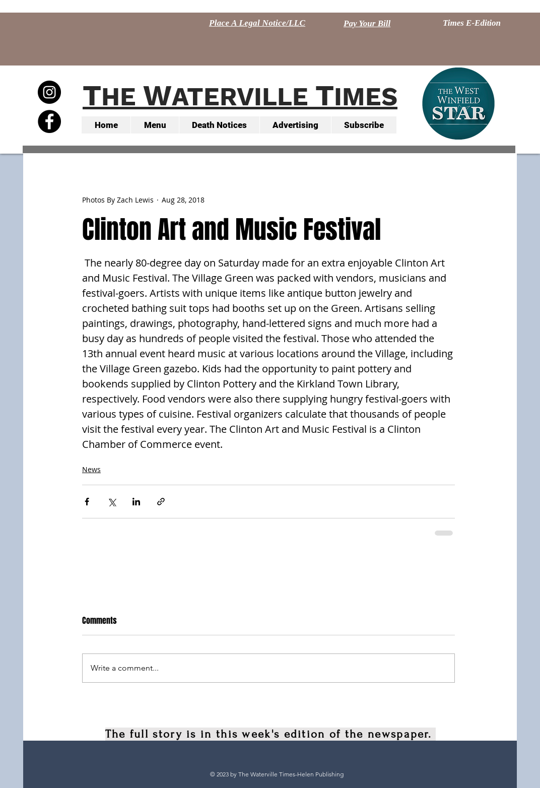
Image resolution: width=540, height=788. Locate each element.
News (91, 469)
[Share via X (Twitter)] (111, 501)
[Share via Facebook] (87, 501)
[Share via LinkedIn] (136, 501)
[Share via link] (161, 501)
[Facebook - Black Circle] (49, 121)
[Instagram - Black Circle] (49, 92)
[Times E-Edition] (471, 23)
